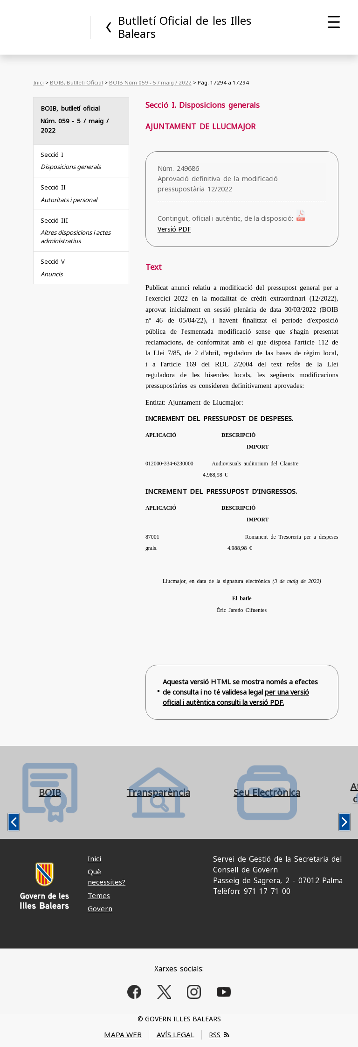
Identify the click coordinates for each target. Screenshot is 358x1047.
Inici (38, 82)
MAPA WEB (123, 1034)
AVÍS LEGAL (175, 1034)
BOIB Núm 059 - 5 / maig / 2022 (150, 82)
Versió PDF (174, 229)
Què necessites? (106, 876)
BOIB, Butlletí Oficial (76, 82)
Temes (99, 895)
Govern (100, 908)
